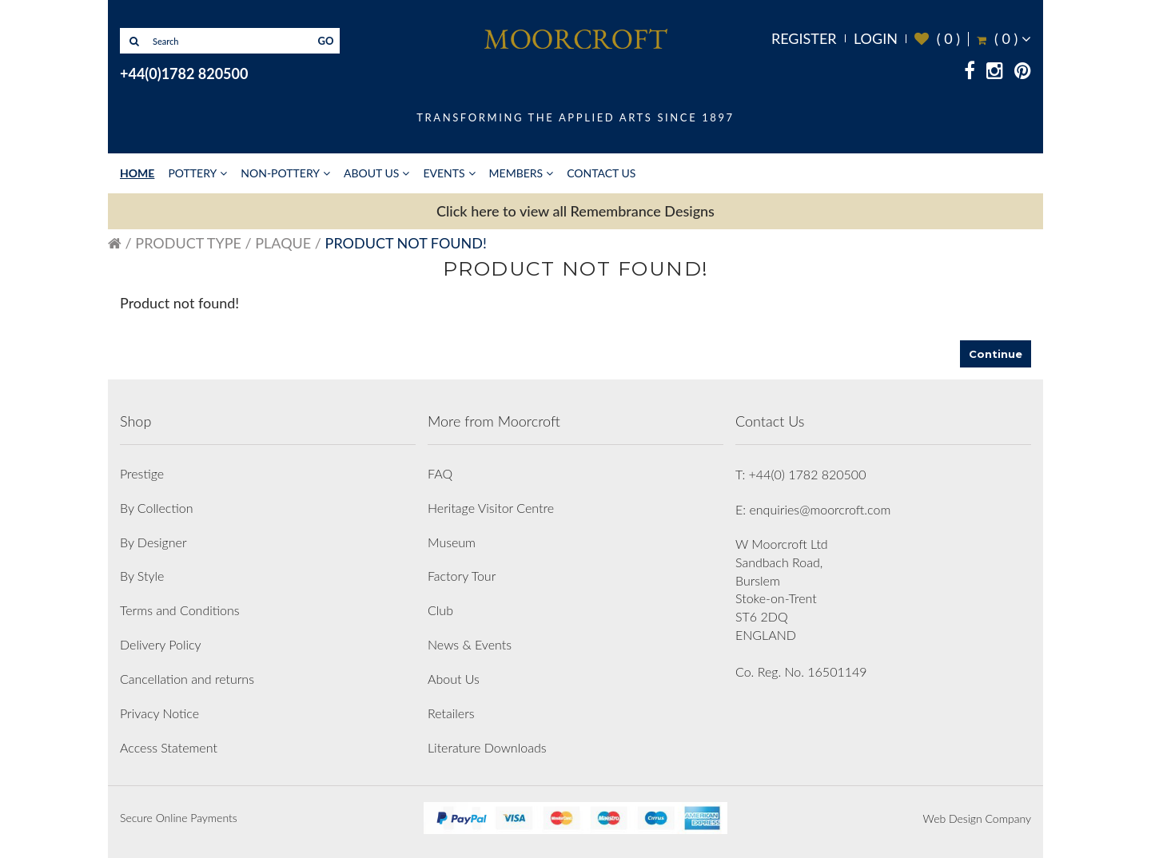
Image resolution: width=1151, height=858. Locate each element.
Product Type (188, 243)
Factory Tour (462, 575)
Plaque (283, 243)
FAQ (440, 473)
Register (804, 38)
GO (326, 40)
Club (440, 610)
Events (443, 173)
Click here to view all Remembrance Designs (575, 211)
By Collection (156, 507)
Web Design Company (977, 818)
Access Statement (168, 747)
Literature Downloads (487, 747)
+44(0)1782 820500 (184, 73)
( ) (937, 38)
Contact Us (601, 173)
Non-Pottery (280, 173)
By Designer (153, 542)
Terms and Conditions (180, 610)
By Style (142, 575)
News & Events (470, 644)
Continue (995, 354)
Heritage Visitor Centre (491, 507)
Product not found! (406, 243)
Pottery (192, 173)
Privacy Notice (159, 713)
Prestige (142, 473)
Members (516, 173)
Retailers (451, 713)
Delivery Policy (160, 644)
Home (137, 173)
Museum (452, 542)
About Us (371, 173)
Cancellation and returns (187, 678)
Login (876, 38)
